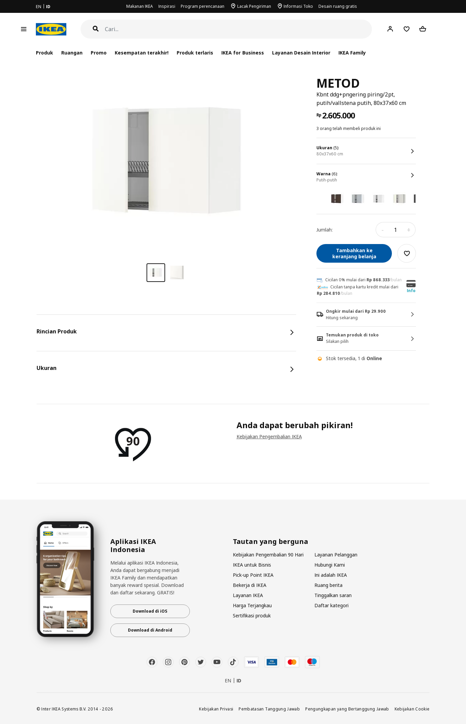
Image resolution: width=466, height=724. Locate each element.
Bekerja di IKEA (249, 585)
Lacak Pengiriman (254, 6)
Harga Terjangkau (252, 605)
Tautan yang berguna (270, 541)
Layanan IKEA (248, 595)
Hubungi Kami (329, 565)
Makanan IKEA (139, 6)
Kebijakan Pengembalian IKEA (269, 436)
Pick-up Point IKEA (253, 575)
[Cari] (238, 29)
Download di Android (150, 630)
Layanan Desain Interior (301, 52)
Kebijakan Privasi (216, 708)
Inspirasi (166, 6)
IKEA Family (352, 52)
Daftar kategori (331, 605)
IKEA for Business (242, 52)
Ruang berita (328, 585)
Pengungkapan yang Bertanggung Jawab (347, 708)
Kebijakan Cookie (412, 708)
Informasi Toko (298, 6)
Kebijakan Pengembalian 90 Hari (268, 554)
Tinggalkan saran (333, 595)
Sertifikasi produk (252, 615)
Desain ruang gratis (337, 6)
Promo (99, 52)
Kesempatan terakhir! (142, 52)
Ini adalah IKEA (330, 575)
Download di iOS (150, 611)
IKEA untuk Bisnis (252, 565)
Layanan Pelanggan (335, 554)
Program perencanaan (202, 6)
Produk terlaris (195, 52)
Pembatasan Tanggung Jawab (269, 708)
